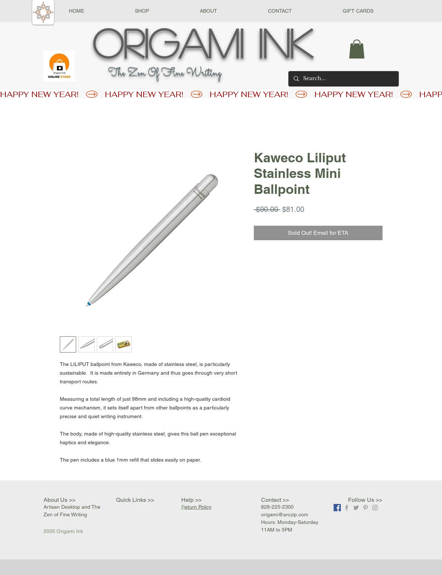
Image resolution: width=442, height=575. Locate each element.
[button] (142, 11)
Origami (168, 42)
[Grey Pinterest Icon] (365, 507)
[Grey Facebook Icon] (346, 507)
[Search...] (343, 78)
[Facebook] (337, 507)
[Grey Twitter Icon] (356, 507)
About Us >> (59, 499)
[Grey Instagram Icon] (375, 507)
